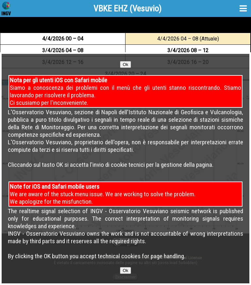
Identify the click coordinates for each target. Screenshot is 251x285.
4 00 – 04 (62, 39)
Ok (125, 88)
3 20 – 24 (125, 74)
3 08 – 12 (188, 50)
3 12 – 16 (62, 62)
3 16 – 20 (188, 62)
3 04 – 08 (62, 50)
